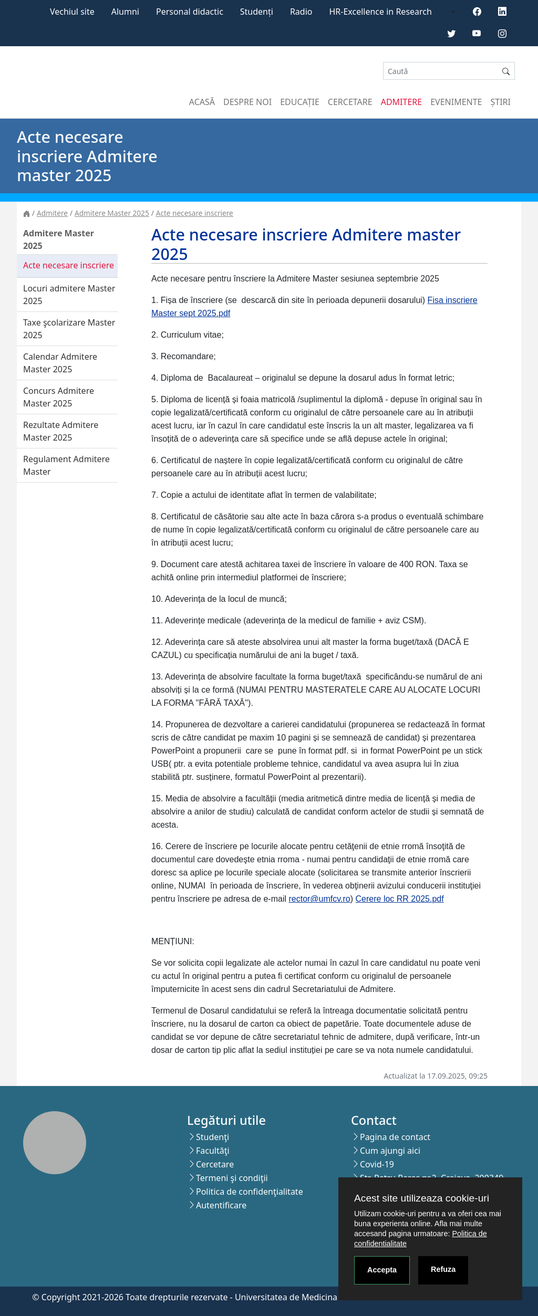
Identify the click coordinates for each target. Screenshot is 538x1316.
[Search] (440, 71)
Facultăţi (213, 1150)
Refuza (443, 1269)
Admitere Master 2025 (112, 213)
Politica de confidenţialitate (249, 1191)
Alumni (125, 11)
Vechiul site (72, 11)
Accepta (382, 1270)
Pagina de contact (395, 1137)
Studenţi (212, 1137)
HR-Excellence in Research (380, 11)
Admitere (401, 102)
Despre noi (247, 102)
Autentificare (221, 1205)
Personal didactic (189, 11)
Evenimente (456, 102)
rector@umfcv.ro (319, 898)
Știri (501, 102)
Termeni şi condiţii (232, 1178)
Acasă (202, 102)
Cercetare (350, 102)
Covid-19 (377, 1164)
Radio (301, 11)
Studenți (256, 11)
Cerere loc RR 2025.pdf (400, 898)
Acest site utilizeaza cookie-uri (421, 1198)
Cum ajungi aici (390, 1150)
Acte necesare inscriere (194, 213)
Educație (299, 102)
